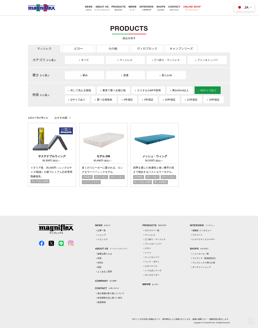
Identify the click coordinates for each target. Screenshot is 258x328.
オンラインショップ (201, 267)
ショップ (101, 235)
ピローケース (151, 266)
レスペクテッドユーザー (203, 239)
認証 (99, 267)
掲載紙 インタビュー (201, 230)
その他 (112, 48)
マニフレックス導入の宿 (203, 262)
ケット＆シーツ (152, 257)
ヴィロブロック (147, 48)
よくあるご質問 (104, 271)
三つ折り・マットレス (155, 239)
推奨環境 (101, 302)
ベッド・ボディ (152, 261)
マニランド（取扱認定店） (204, 258)
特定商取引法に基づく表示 (109, 298)
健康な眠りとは (104, 254)
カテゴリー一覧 (152, 230)
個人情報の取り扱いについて (110, 293)
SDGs (100, 262)
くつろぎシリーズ (153, 270)
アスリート (197, 235)
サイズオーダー (152, 275)
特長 (99, 258)
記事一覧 (101, 230)
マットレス (44, 48)
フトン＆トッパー (153, 244)
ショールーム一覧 (200, 254)
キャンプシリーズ (181, 48)
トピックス (102, 239)
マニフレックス (41, 7)
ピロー (78, 48)
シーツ (148, 253)
